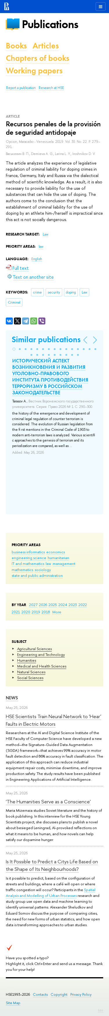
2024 (62, 604)
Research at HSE (51, 87)
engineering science (29, 557)
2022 (82, 604)
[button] (14, 349)
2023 (73, 604)
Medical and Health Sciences (41, 666)
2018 (46, 611)
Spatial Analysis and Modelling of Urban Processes (50, 892)
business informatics (28, 551)
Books (16, 46)
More (56, 611)
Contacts (40, 994)
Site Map (13, 1002)
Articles (46, 46)
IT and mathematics (28, 563)
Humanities (26, 660)
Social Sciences (30, 677)
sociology (43, 569)
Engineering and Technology (41, 654)
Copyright (59, 994)
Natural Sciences (31, 671)
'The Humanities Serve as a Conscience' (48, 801)
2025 (53, 604)
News (12, 698)
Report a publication (21, 87)
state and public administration (37, 575)
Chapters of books (37, 58)
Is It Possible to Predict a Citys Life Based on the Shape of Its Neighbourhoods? (52, 865)
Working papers (34, 70)
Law (45, 234)
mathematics (22, 569)
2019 (36, 611)
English (36, 259)
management (64, 563)
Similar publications (46, 339)
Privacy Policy (81, 994)
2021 (16, 611)
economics (55, 551)
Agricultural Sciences (34, 648)
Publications (50, 24)
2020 (26, 611)
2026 (43, 604)
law (48, 563)
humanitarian (58, 557)
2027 (33, 604)
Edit (100, 1010)
